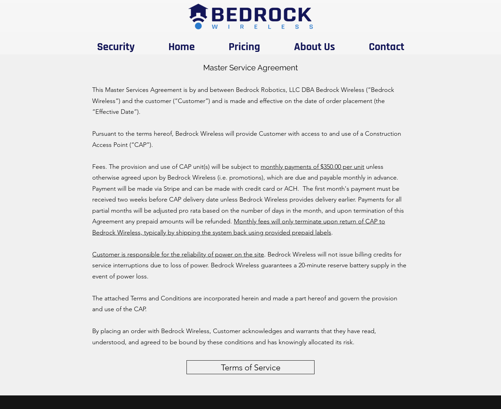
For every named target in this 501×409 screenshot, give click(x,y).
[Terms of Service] (250, 367)
